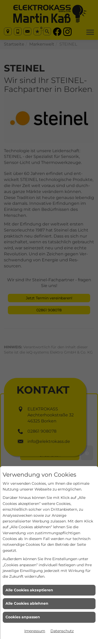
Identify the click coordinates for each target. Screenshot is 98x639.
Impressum (34, 631)
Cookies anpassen (22, 617)
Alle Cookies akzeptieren (29, 590)
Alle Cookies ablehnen (26, 603)
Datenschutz (62, 631)
